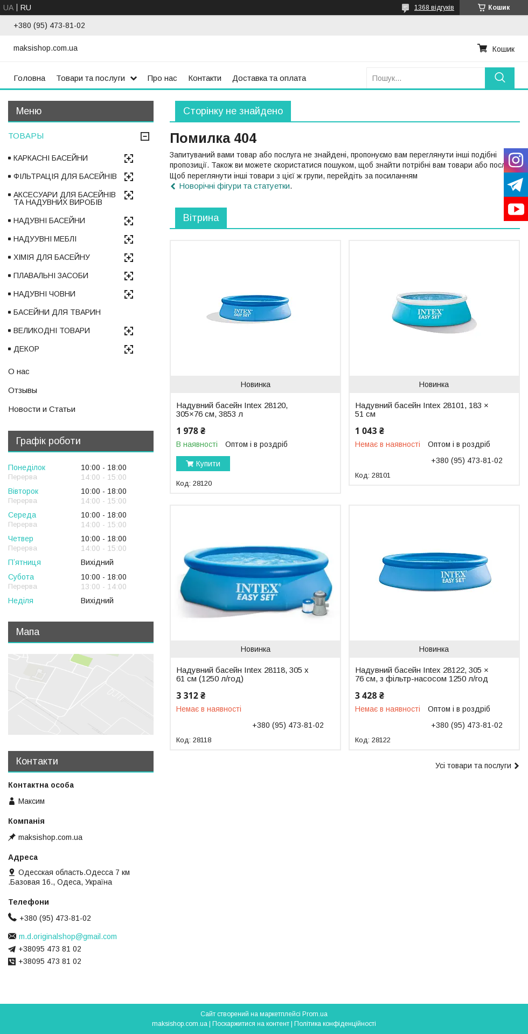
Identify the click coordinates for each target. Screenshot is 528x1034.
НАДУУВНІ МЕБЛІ (45, 239)
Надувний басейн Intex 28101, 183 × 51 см (422, 409)
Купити (208, 463)
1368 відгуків (434, 7)
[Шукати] (500, 77)
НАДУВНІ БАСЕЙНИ (49, 220)
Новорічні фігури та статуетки (234, 185)
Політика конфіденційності (335, 1024)
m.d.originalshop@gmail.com (68, 936)
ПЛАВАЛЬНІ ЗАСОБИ (50, 275)
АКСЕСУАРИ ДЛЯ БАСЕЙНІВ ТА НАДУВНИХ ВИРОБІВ (64, 198)
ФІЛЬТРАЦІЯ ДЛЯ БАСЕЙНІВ (65, 176)
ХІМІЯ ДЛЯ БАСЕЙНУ (51, 257)
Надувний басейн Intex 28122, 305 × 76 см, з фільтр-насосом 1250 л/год (422, 674)
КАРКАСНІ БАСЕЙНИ (50, 158)
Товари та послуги (90, 77)
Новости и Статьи (41, 408)
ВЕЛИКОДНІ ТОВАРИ (51, 330)
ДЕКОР (26, 348)
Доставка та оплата (269, 77)
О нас (19, 371)
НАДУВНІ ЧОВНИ (44, 293)
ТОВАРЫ (26, 135)
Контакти (204, 77)
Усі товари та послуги (473, 765)
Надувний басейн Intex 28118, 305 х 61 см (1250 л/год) (242, 674)
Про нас (162, 77)
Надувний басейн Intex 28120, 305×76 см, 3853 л (232, 409)
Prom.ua (315, 1014)
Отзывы (22, 390)
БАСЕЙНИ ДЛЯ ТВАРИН (57, 312)
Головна (29, 77)
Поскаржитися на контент (250, 1024)
